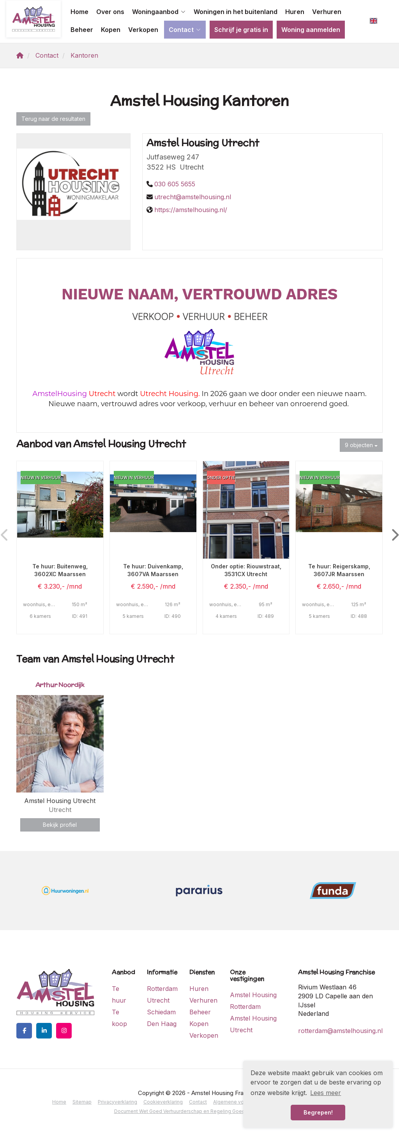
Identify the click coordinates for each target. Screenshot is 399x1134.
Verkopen (143, 30)
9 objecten (361, 445)
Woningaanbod (159, 12)
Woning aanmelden (310, 30)
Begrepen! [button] (318, 1112)
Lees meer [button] (325, 1093)
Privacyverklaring (117, 1102)
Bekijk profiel (60, 824)
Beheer (82, 30)
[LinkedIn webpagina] (44, 1030)
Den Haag (162, 1024)
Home (79, 12)
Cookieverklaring (163, 1102)
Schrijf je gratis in (241, 30)
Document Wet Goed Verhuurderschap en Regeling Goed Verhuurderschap (199, 1111)
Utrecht (158, 1000)
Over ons (110, 12)
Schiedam (161, 1012)
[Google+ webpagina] (64, 1030)
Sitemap (82, 1102)
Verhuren (326, 12)
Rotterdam (162, 988)
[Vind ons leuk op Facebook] (24, 1030)
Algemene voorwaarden (240, 1102)
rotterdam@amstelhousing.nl (340, 1031)
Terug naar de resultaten (53, 118)
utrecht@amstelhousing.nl (192, 197)
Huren (294, 12)
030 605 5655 (174, 184)
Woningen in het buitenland (235, 12)
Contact (185, 30)
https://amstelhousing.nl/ (190, 210)
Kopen (110, 30)
